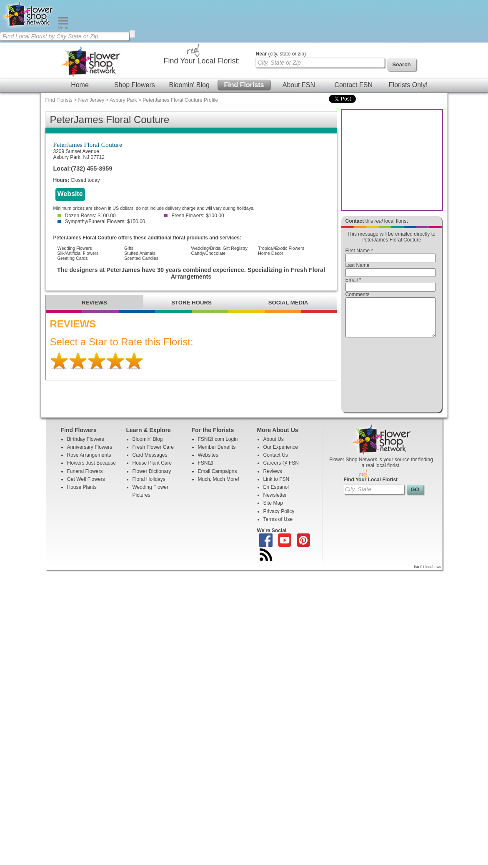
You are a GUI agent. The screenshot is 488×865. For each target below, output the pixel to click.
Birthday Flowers (85, 447)
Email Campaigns (217, 479)
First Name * (359, 251)
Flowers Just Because (91, 470)
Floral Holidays (149, 487)
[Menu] (63, 27)
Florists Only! (408, 84)
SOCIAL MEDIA (288, 302)
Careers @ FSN (281, 470)
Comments (357, 294)
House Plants (82, 495)
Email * (353, 280)
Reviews (272, 479)
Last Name (357, 265)
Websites (208, 462)
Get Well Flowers (86, 487)
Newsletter (275, 502)
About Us (273, 447)
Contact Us (275, 462)
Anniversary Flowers (90, 455)
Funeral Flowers (85, 479)
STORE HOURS (191, 302)
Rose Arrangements (89, 462)
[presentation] (390, 377)
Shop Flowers (134, 84)
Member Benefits (217, 455)
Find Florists (244, 84)
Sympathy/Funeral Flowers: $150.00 (101, 221)
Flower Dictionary (152, 479)
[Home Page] (29, 27)
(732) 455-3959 (91, 168)
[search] (132, 34)
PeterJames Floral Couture (87, 144)
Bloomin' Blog (189, 84)
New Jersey (91, 100)
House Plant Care (152, 470)
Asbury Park (123, 100)
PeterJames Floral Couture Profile (180, 100)
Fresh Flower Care (153, 455)
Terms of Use (278, 527)
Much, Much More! (218, 487)
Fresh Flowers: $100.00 (194, 216)
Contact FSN (353, 84)
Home (80, 84)
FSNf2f (205, 470)
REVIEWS (94, 302)
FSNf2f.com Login (218, 447)
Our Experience (280, 455)
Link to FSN (276, 487)
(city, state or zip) (281, 54)
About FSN (299, 84)
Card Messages (150, 462)
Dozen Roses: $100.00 (87, 216)
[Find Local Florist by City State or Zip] (64, 36)
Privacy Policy (279, 519)
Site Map (273, 510)
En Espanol (276, 495)
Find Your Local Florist (371, 487)
